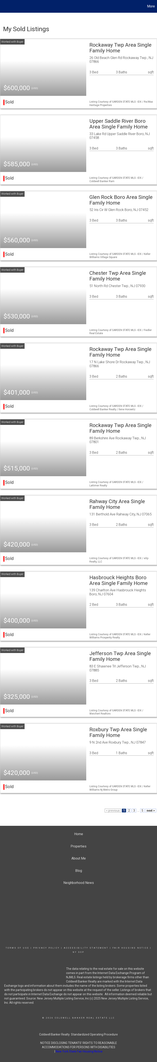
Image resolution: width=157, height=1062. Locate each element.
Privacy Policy (46, 948)
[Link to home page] (5, 6)
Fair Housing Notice (131, 948)
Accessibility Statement (86, 948)
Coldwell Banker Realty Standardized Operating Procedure (78, 1034)
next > (151, 810)
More (151, 6)
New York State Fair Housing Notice (79, 1051)
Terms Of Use (17, 948)
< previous (113, 810)
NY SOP (78, 952)
